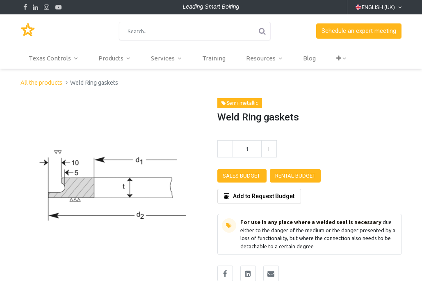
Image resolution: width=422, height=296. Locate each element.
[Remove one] (225, 149)
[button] (358, 31)
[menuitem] (215, 58)
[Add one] (269, 149)
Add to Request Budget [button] (259, 196)
